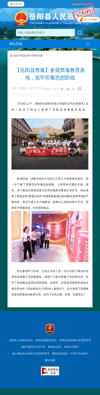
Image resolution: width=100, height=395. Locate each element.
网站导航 (15, 44)
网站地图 (50, 360)
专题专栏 (25, 55)
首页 (16, 55)
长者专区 (16, 3)
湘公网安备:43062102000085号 (31, 353)
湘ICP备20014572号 (33, 346)
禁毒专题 (37, 55)
